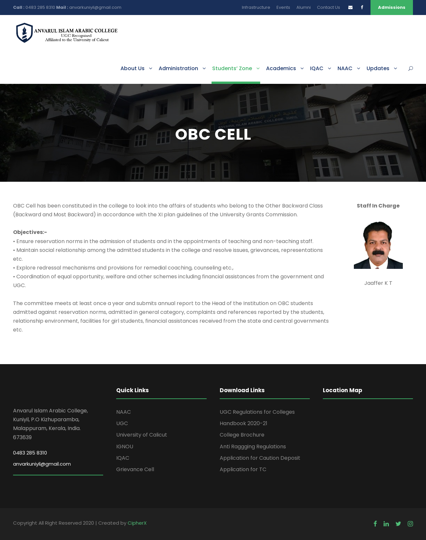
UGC (122, 423)
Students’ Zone (232, 68)
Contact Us (328, 7)
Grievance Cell (135, 469)
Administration (178, 68)
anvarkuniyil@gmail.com (95, 7)
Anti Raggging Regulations (253, 446)
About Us (132, 68)
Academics (281, 68)
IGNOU (124, 446)
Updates (378, 68)
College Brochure (242, 435)
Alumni (303, 7)
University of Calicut (141, 435)
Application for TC (243, 469)
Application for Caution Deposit (260, 458)
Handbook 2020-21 (243, 423)
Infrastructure (256, 7)
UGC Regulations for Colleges (257, 412)
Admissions (391, 7)
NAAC (345, 68)
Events (283, 7)
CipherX (137, 522)
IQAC (316, 68)
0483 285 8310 (40, 7)
